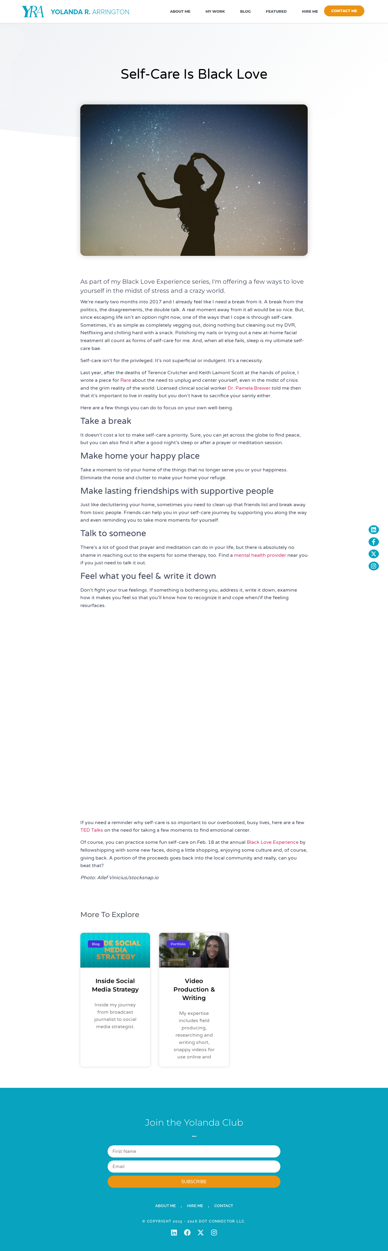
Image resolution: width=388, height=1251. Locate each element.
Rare (125, 380)
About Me (180, 11)
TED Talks (91, 830)
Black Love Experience (273, 842)
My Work (215, 11)
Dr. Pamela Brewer (249, 388)
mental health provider (260, 555)
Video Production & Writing (194, 989)
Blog (245, 11)
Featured (276, 11)
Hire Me (310, 11)
